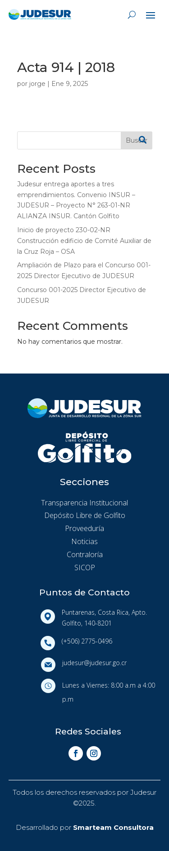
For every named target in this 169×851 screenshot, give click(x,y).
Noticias (84, 541)
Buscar (136, 140)
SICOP (84, 567)
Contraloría (85, 554)
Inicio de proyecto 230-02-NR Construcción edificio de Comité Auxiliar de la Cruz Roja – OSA (84, 241)
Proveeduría (84, 528)
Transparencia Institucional (84, 503)
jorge (37, 84)
